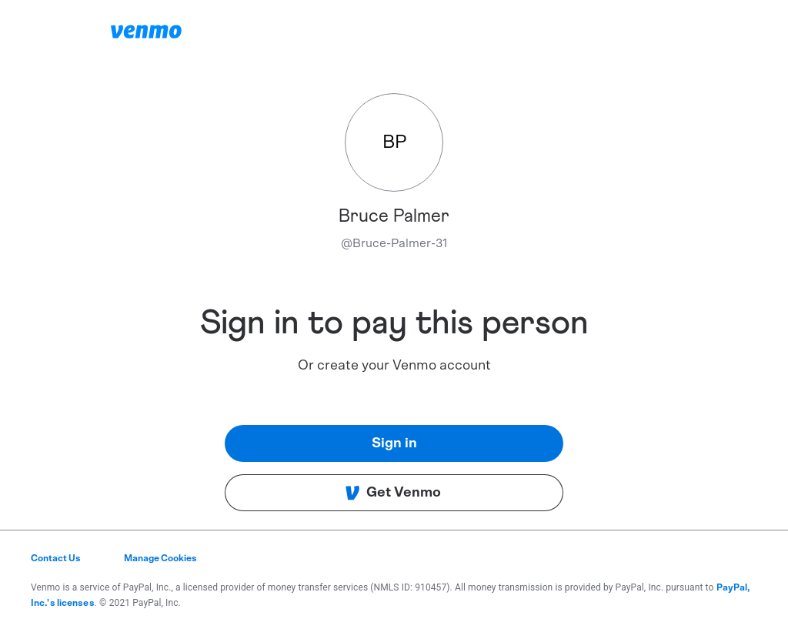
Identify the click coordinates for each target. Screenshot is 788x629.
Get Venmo (393, 492)
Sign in (394, 443)
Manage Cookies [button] (160, 558)
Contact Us (56, 558)
